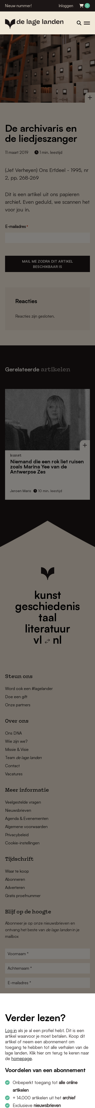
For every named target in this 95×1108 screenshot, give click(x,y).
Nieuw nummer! (18, 5)
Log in (11, 1030)
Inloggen (66, 5)
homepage (21, 1058)
